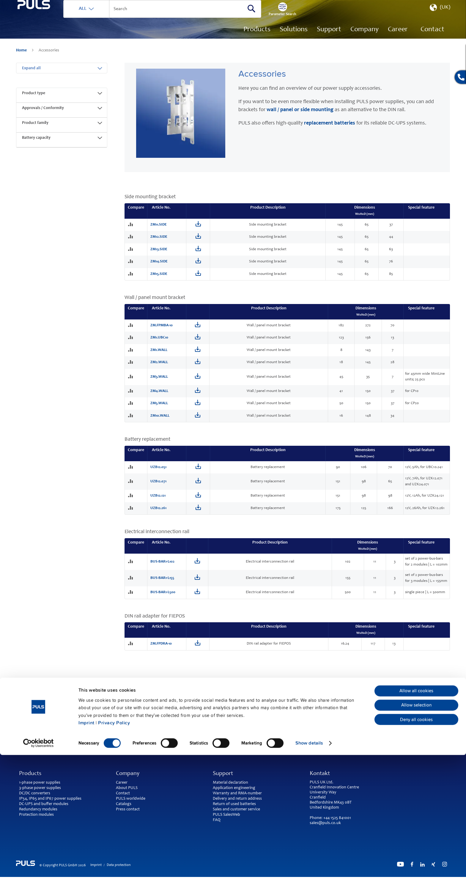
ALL (110, 17)
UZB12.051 (158, 472)
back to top (233, 735)
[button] (439, 18)
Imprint (86, 850)
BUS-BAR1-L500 (162, 597)
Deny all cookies (416, 846)
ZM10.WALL (159, 420)
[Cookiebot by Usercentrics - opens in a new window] (38, 870)
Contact (123, 793)
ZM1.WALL (158, 355)
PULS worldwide (130, 799)
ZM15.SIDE (158, 279)
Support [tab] (223, 774)
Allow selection (416, 832)
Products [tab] (30, 774)
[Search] (279, 17)
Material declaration (230, 783)
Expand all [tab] (31, 73)
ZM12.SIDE (158, 241)
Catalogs (123, 804)
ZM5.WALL (159, 408)
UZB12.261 (158, 513)
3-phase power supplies (40, 788)
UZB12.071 (158, 486)
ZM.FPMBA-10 (161, 330)
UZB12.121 (158, 500)
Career (121, 783)
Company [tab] (127, 774)
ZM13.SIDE (158, 254)
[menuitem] (398, 39)
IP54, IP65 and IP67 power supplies (50, 799)
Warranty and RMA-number (237, 793)
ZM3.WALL (159, 381)
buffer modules (54, 804)
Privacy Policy (114, 850)
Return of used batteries (234, 804)
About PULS (127, 788)
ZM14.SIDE (159, 266)
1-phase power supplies (39, 783)
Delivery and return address (237, 799)
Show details (309, 870)
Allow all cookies (416, 817)
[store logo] (48, 32)
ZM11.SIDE (158, 229)
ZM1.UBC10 (159, 342)
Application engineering (234, 788)
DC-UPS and (29, 804)
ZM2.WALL (159, 367)
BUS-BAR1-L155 (162, 583)
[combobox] (190, 18)
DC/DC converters (34, 793)
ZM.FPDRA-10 (161, 648)
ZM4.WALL (159, 396)
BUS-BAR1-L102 (162, 566)
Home (22, 59)
